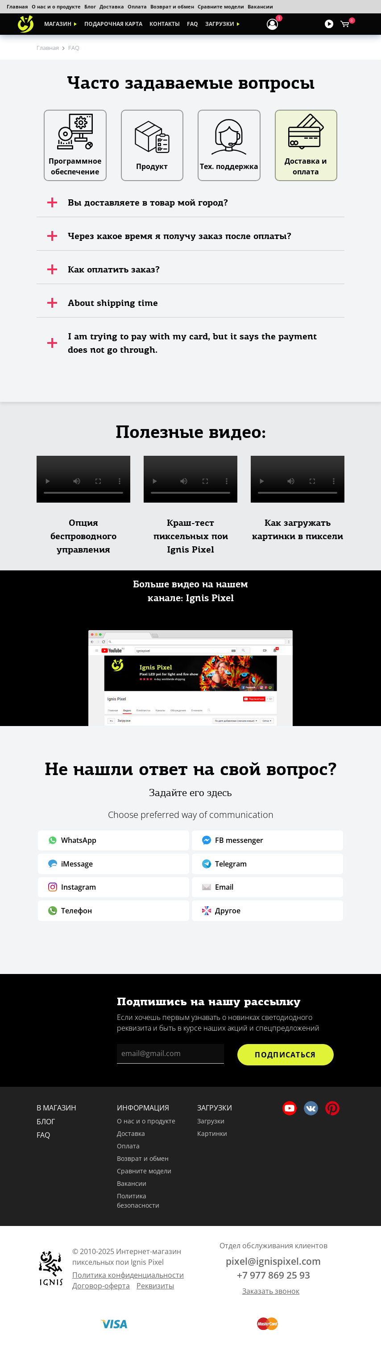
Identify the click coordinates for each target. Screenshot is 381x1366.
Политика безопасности (138, 1201)
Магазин (57, 24)
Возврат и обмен (172, 6)
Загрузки (219, 24)
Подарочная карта (113, 24)
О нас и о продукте (56, 6)
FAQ (192, 24)
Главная (17, 6)
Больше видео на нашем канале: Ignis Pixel (190, 591)
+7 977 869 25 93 (273, 1275)
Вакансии (260, 6)
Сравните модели (221, 6)
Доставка (111, 6)
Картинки (212, 1133)
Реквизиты (155, 1286)
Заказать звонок (270, 1291)
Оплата (137, 6)
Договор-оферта (101, 1286)
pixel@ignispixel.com (273, 1261)
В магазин (56, 1108)
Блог (90, 6)
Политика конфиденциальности (128, 1275)
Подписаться (285, 1055)
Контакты (164, 24)
